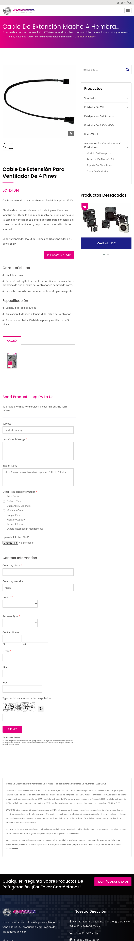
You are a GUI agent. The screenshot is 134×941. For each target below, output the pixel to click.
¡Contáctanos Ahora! (113, 881)
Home (10, 36)
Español (126, 2)
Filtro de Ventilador (63, 844)
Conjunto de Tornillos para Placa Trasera (36, 844)
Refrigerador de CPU (78, 840)
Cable (101, 844)
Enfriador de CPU (94, 107)
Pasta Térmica (92, 134)
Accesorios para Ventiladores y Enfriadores (50, 36)
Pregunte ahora (59, 254)
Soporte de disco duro (99, 165)
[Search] (102, 69)
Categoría (21, 36)
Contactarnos (12, 848)
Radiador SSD (114, 840)
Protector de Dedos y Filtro (101, 159)
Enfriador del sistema (97, 840)
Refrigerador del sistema (98, 116)
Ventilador (90, 98)
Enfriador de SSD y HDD (99, 125)
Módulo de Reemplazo (99, 153)
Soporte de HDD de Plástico (85, 844)
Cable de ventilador (85, 36)
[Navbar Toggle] (127, 10)
